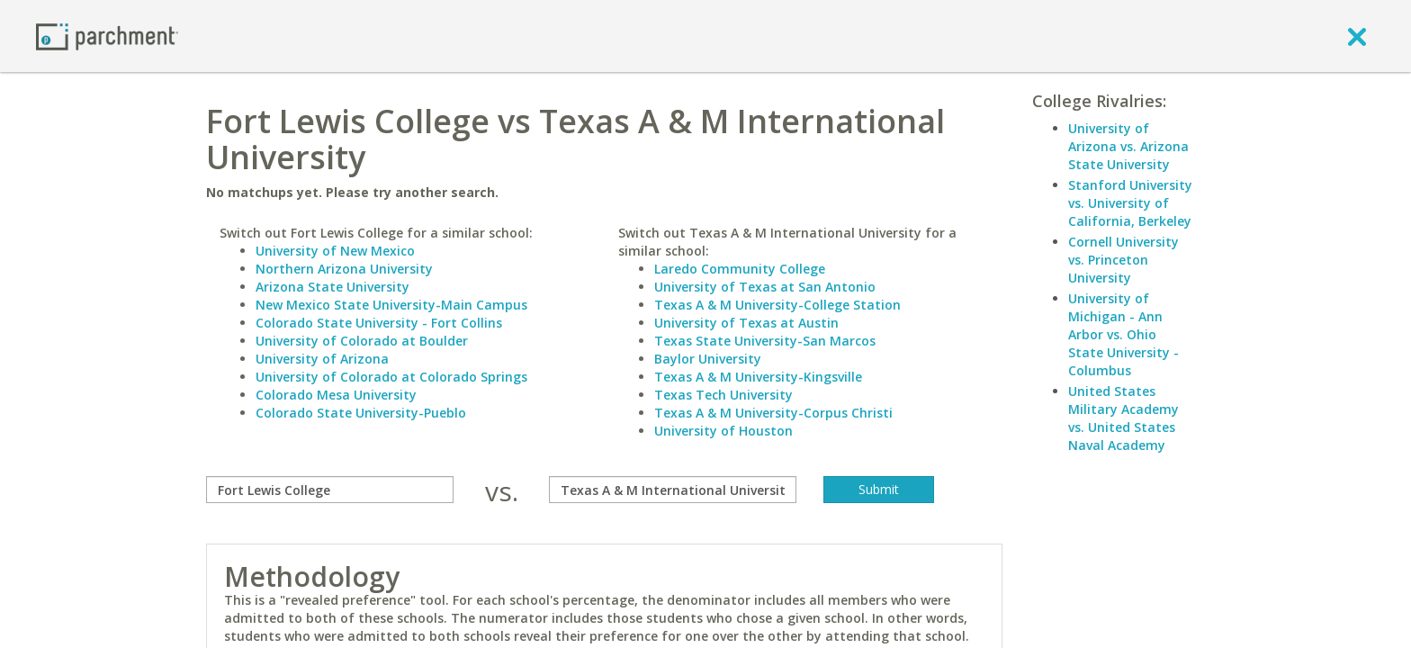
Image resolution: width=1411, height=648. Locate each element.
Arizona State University (332, 286)
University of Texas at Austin (746, 322)
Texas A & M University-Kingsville (758, 376)
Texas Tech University (723, 394)
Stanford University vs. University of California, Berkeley (1130, 203)
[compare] (330, 489)
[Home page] (107, 35)
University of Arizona (322, 358)
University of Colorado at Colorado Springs (391, 376)
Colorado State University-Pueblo (361, 412)
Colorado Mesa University (336, 394)
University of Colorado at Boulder (362, 340)
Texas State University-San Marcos (765, 340)
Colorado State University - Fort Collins (379, 322)
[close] (1357, 36)
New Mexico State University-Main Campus (391, 304)
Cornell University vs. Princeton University (1123, 259)
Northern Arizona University (344, 268)
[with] (672, 489)
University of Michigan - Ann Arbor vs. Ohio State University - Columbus (1123, 334)
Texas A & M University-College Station (777, 304)
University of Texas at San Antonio (765, 286)
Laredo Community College (739, 268)
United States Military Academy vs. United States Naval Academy (1123, 418)
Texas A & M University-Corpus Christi (773, 412)
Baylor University (707, 358)
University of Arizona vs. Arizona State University (1128, 146)
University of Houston (723, 430)
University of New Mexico (335, 250)
